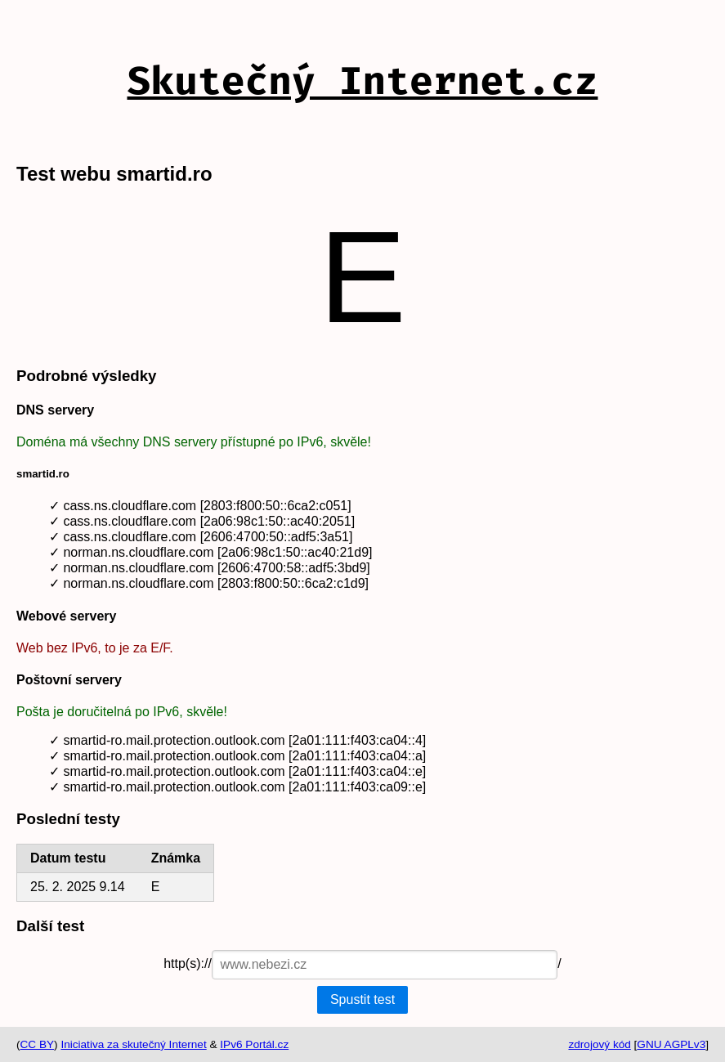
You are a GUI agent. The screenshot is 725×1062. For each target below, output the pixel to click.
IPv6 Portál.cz (254, 1044)
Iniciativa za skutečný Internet (133, 1044)
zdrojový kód (599, 1044)
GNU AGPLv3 (671, 1044)
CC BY (37, 1044)
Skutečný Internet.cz (362, 81)
